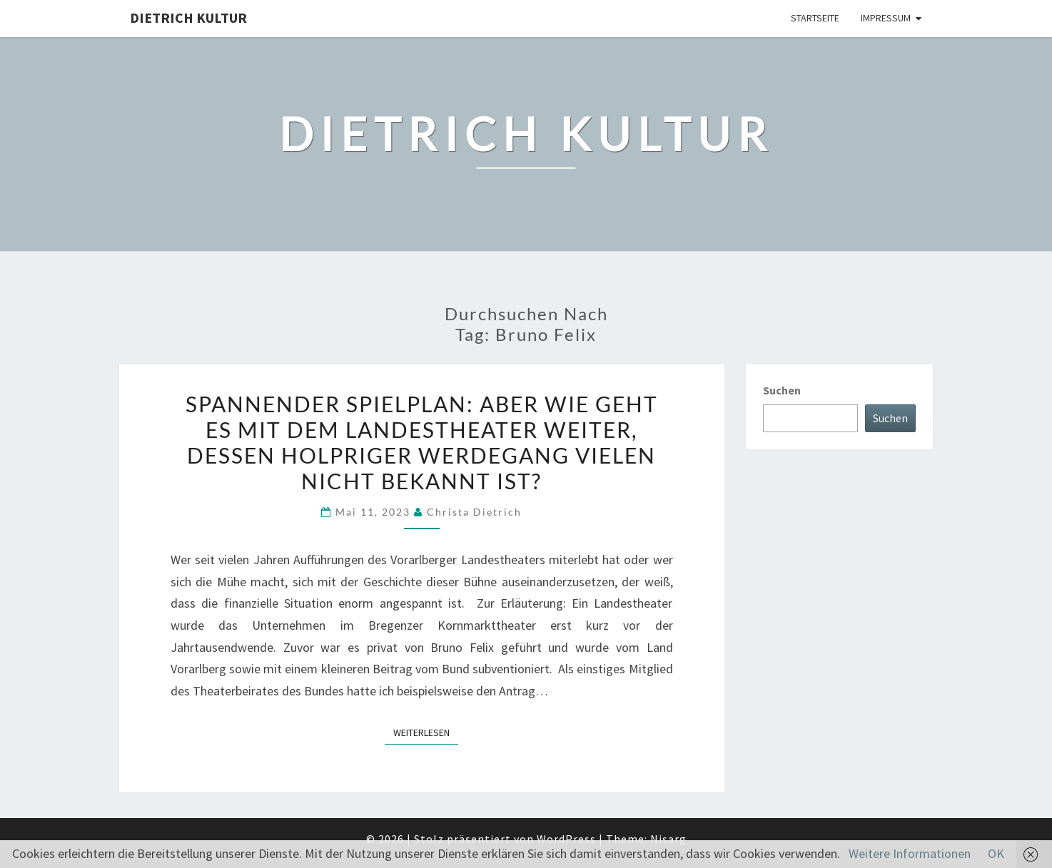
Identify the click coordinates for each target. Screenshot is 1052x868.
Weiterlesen (425, 732)
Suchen (782, 390)
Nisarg (668, 839)
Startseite (815, 17)
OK (996, 853)
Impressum (886, 17)
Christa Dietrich (474, 512)
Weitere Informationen (910, 853)
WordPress (566, 839)
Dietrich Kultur (188, 17)
